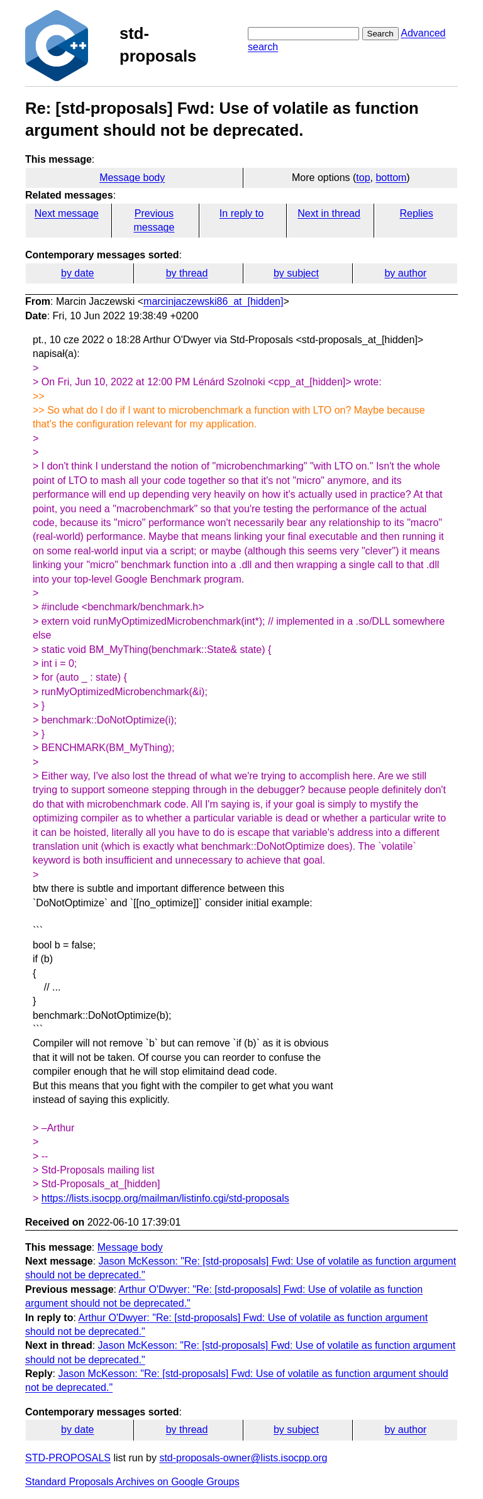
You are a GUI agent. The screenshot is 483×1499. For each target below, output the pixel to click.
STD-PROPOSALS (68, 1457)
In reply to (241, 213)
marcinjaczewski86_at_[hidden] (213, 301)
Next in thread (328, 213)
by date (77, 273)
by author (405, 273)
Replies (416, 213)
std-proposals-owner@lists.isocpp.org (243, 1457)
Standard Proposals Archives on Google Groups (132, 1481)
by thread (187, 273)
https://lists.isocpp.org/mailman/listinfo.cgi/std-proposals (165, 1198)
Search (380, 33)
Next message (67, 213)
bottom (390, 177)
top (363, 177)
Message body (132, 177)
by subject (296, 273)
